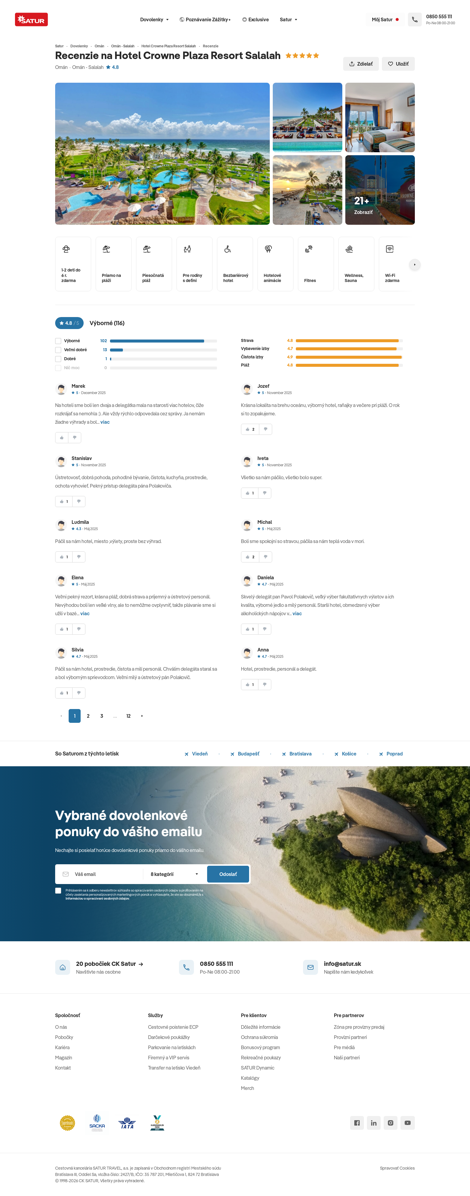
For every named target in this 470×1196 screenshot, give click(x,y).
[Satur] (31, 19)
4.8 (112, 67)
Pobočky (64, 1037)
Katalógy (250, 1078)
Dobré (70, 358)
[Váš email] (99, 874)
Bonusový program (260, 1047)
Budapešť (245, 754)
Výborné (72, 340)
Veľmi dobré (75, 349)
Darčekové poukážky (169, 1037)
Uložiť (398, 64)
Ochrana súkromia (259, 1037)
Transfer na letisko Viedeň (174, 1068)
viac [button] (105, 422)
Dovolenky (154, 19)
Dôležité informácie (261, 1027)
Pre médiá (344, 1047)
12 (128, 716)
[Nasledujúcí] (415, 264)
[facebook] (357, 1123)
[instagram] (390, 1123)
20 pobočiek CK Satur (109, 963)
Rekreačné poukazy (261, 1058)
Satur (288, 19)
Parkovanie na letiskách (172, 1047)
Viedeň (196, 754)
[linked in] (374, 1123)
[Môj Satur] (385, 19)
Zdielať (361, 64)
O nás (61, 1027)
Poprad (391, 754)
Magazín (63, 1058)
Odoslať (228, 874)
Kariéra (62, 1047)
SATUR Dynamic (257, 1068)
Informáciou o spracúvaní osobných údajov (97, 898)
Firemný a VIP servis (168, 1058)
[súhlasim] (61, 437)
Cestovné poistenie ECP (173, 1027)
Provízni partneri (350, 1037)
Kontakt (63, 1068)
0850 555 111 (216, 963)
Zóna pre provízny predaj (359, 1027)
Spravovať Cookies (397, 1168)
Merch (247, 1088)
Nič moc (72, 367)
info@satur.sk (342, 963)
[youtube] (407, 1123)
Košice (345, 754)
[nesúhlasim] (74, 437)
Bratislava (297, 754)
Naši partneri (347, 1058)
